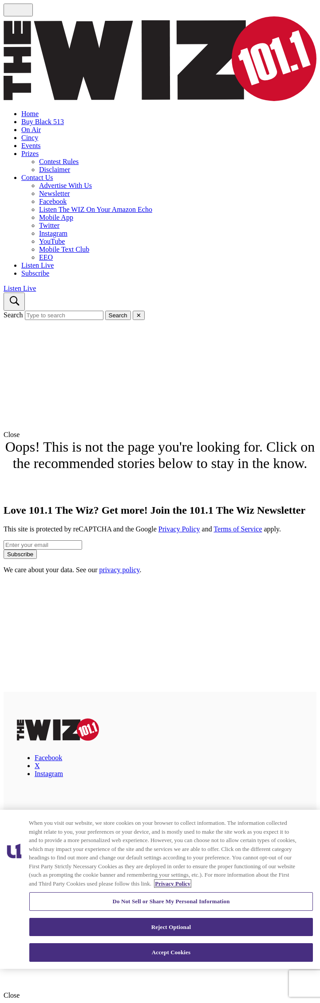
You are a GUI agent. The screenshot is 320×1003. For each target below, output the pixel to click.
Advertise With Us (65, 185)
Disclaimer (54, 169)
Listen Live (37, 265)
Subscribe (35, 273)
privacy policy (119, 570)
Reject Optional (171, 927)
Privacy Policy (179, 529)
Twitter (49, 225)
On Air (31, 129)
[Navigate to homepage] (160, 59)
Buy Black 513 (42, 121)
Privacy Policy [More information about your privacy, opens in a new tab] (172, 883)
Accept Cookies (171, 952)
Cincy (29, 137)
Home (30, 113)
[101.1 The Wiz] (58, 738)
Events (31, 145)
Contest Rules (59, 161)
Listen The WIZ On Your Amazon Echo (95, 209)
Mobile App (56, 217)
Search (13, 315)
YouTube (52, 241)
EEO (46, 257)
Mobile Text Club (64, 249)
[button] (160, 435)
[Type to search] (64, 315)
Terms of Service (237, 529)
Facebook (53, 201)
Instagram (53, 233)
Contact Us (37, 177)
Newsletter (54, 193)
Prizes (30, 153)
